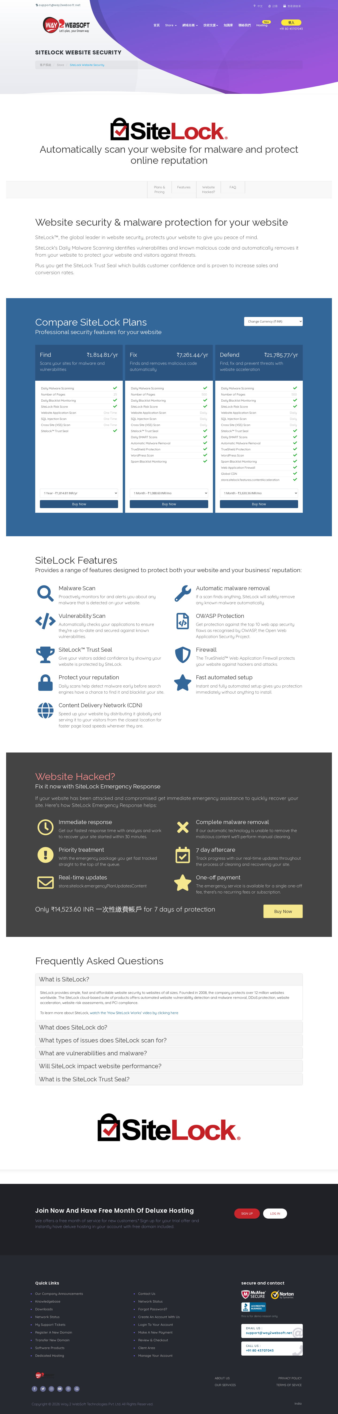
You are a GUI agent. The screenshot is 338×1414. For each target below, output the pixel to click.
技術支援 (211, 25)
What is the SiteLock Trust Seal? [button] (84, 1079)
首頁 (157, 25)
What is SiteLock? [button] (64, 979)
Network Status (47, 1317)
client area (146, 1348)
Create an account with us (159, 1317)
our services (225, 1385)
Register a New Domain (53, 1332)
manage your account (155, 1355)
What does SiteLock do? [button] (73, 1027)
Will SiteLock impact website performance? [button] (100, 1066)
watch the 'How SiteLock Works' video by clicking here (134, 1013)
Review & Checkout (153, 1340)
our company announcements (59, 1294)
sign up (247, 1213)
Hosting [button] (263, 23)
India (298, 1403)
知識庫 (228, 25)
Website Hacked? (208, 189)
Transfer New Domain (52, 1340)
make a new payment (155, 1332)
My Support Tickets (50, 1325)
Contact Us (146, 1294)
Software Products (50, 1348)
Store (171, 25)
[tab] (169, 979)
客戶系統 (45, 65)
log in (275, 1213)
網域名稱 (190, 25)
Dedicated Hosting (49, 1355)
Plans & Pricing (159, 189)
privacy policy (290, 1378)
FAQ (233, 187)
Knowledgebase (47, 1301)
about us (222, 1378)
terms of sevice (289, 1385)
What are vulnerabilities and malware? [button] (93, 1053)
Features (184, 187)
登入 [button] (291, 22)
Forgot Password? (152, 1309)
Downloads (44, 1309)
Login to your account (155, 1325)
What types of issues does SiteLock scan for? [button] (103, 1040)
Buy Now (79, 504)
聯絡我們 (244, 25)
